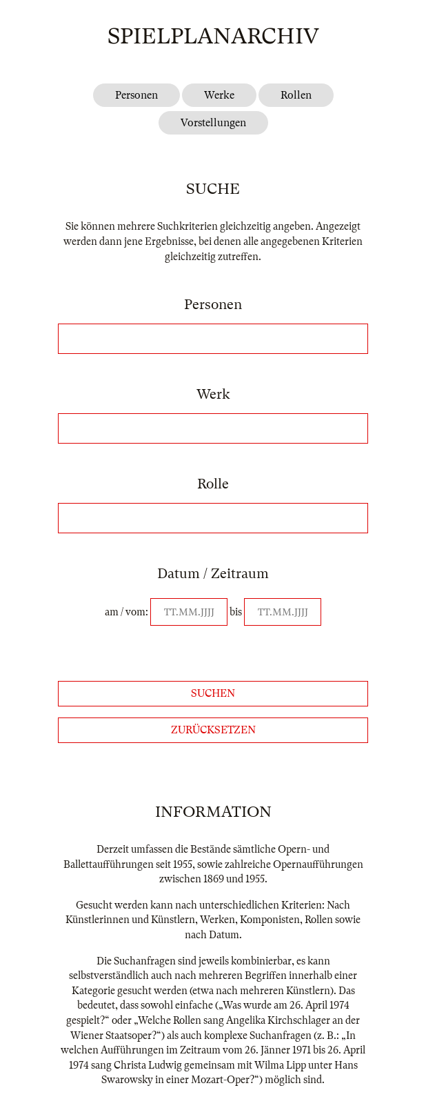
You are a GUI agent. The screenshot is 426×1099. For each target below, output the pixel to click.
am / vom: (126, 611)
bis (236, 611)
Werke (219, 95)
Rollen (296, 95)
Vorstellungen (213, 123)
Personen (136, 95)
